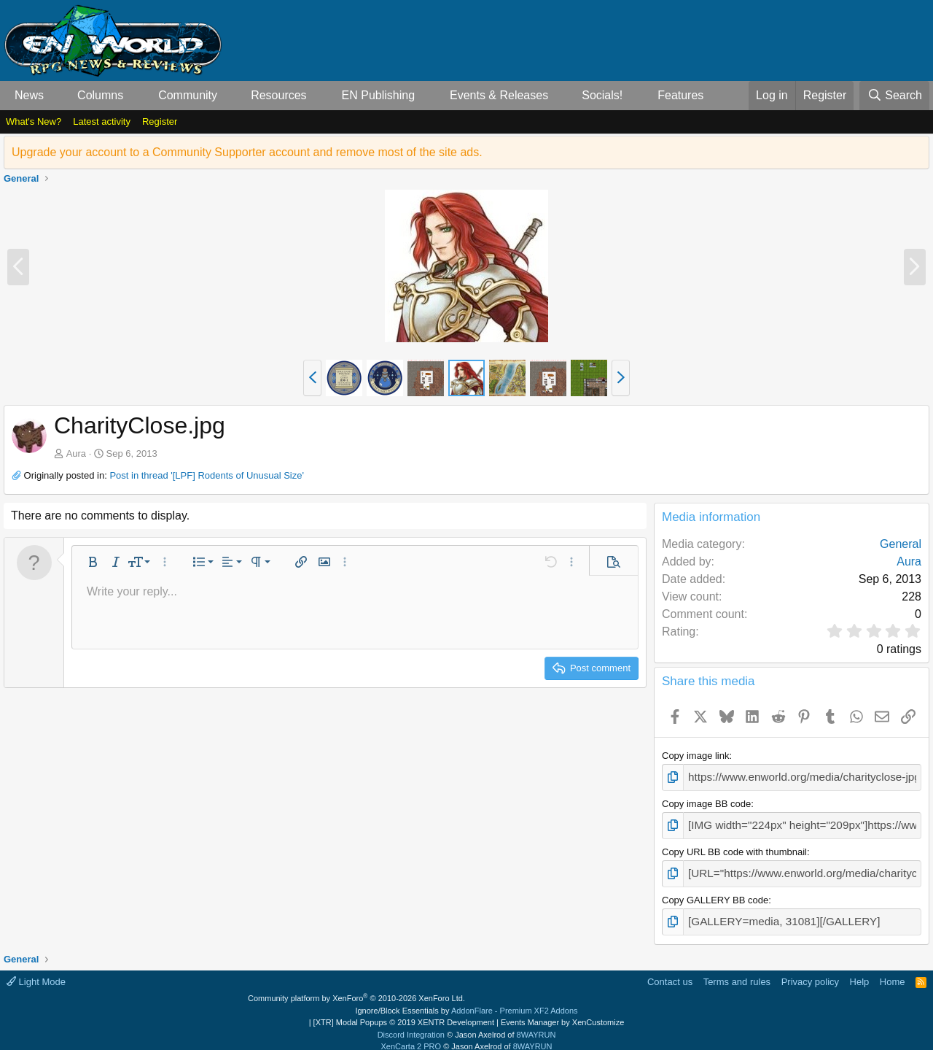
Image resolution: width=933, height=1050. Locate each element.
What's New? (33, 121)
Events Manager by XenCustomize (562, 1012)
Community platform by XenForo (356, 988)
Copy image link (696, 755)
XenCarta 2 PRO (411, 1036)
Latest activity (101, 121)
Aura (76, 453)
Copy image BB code (706, 801)
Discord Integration (411, 1024)
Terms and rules (736, 971)
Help (860, 971)
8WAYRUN (536, 1024)
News (29, 95)
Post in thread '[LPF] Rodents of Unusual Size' (206, 475)
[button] (55, 95)
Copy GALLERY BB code (715, 892)
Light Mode (36, 971)
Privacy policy (810, 971)
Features (680, 95)
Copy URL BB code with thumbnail (734, 846)
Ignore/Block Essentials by (466, 1000)
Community (187, 95)
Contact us (669, 971)
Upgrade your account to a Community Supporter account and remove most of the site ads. (247, 152)
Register (159, 121)
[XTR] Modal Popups (403, 1012)
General (900, 544)
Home (892, 971)
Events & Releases (499, 95)
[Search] (894, 95)
